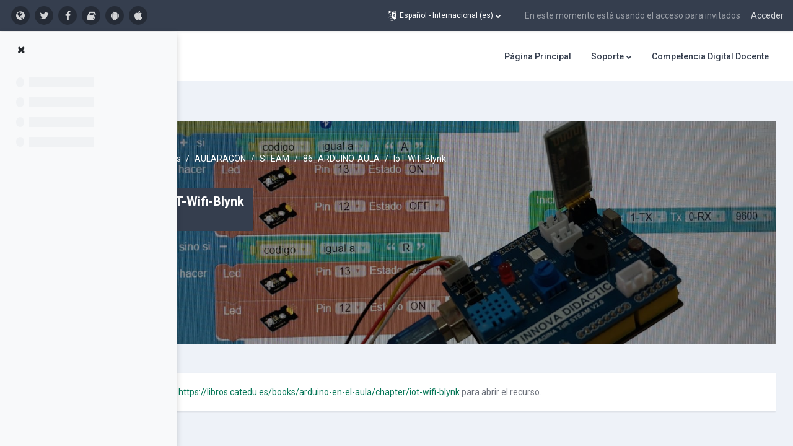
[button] (444, 15)
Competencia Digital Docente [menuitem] (710, 56)
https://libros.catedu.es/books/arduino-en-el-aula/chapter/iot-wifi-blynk (429, 370)
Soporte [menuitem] (607, 56)
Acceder (767, 15)
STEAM (385, 136)
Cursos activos (262, 136)
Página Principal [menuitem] (537, 56)
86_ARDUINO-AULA (451, 136)
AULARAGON (330, 136)
